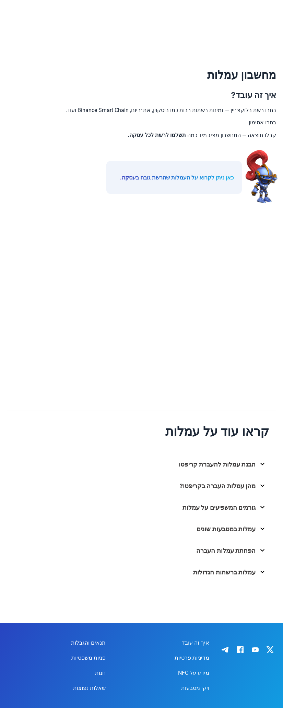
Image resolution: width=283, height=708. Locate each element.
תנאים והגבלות (88, 642)
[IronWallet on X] (270, 650)
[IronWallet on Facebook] (240, 650)
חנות (100, 673)
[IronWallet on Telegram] (225, 650)
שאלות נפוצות (89, 688)
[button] (144, 466)
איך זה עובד (195, 642)
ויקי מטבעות (195, 688)
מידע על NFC (193, 673)
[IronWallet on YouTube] (255, 650)
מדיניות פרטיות (192, 658)
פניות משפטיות (88, 658)
